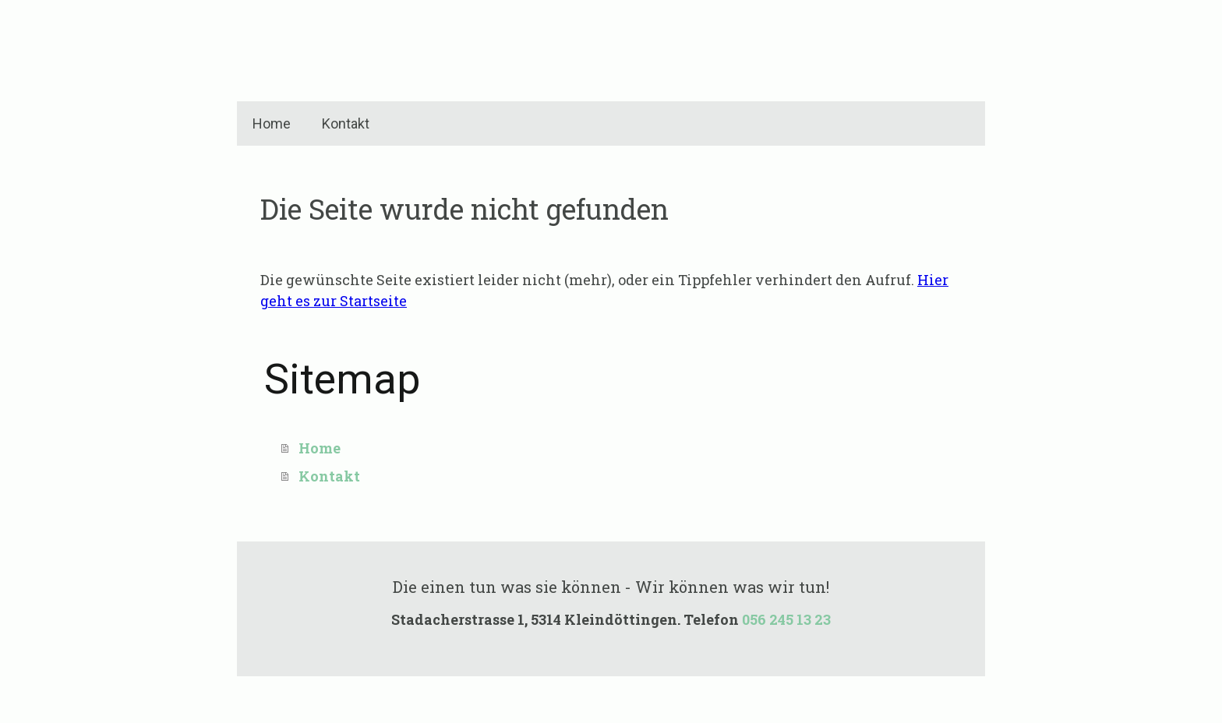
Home (272, 123)
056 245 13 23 (786, 619)
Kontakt (345, 123)
